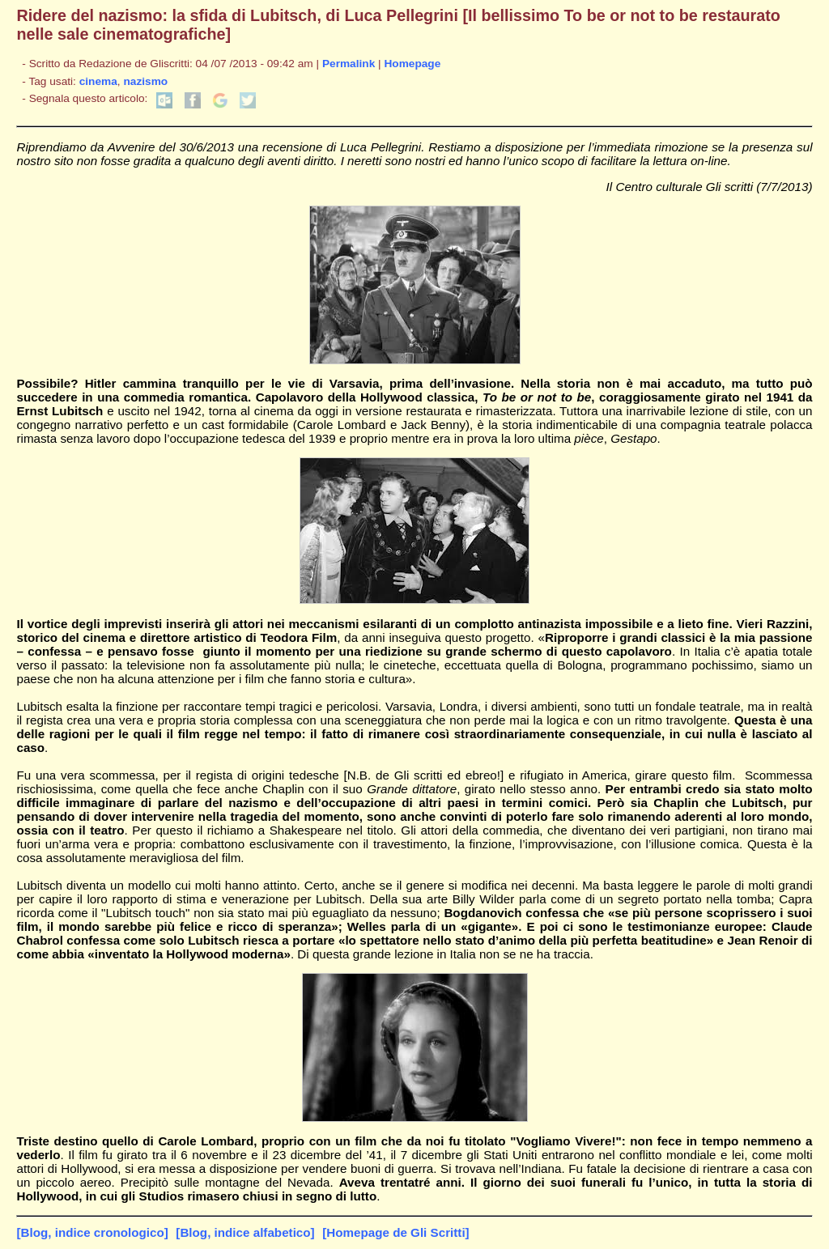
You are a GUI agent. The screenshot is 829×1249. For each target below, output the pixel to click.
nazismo (145, 81)
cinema (98, 81)
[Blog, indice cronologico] (92, 1232)
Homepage (412, 63)
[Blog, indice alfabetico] (245, 1232)
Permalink (348, 63)
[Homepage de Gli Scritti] (395, 1232)
